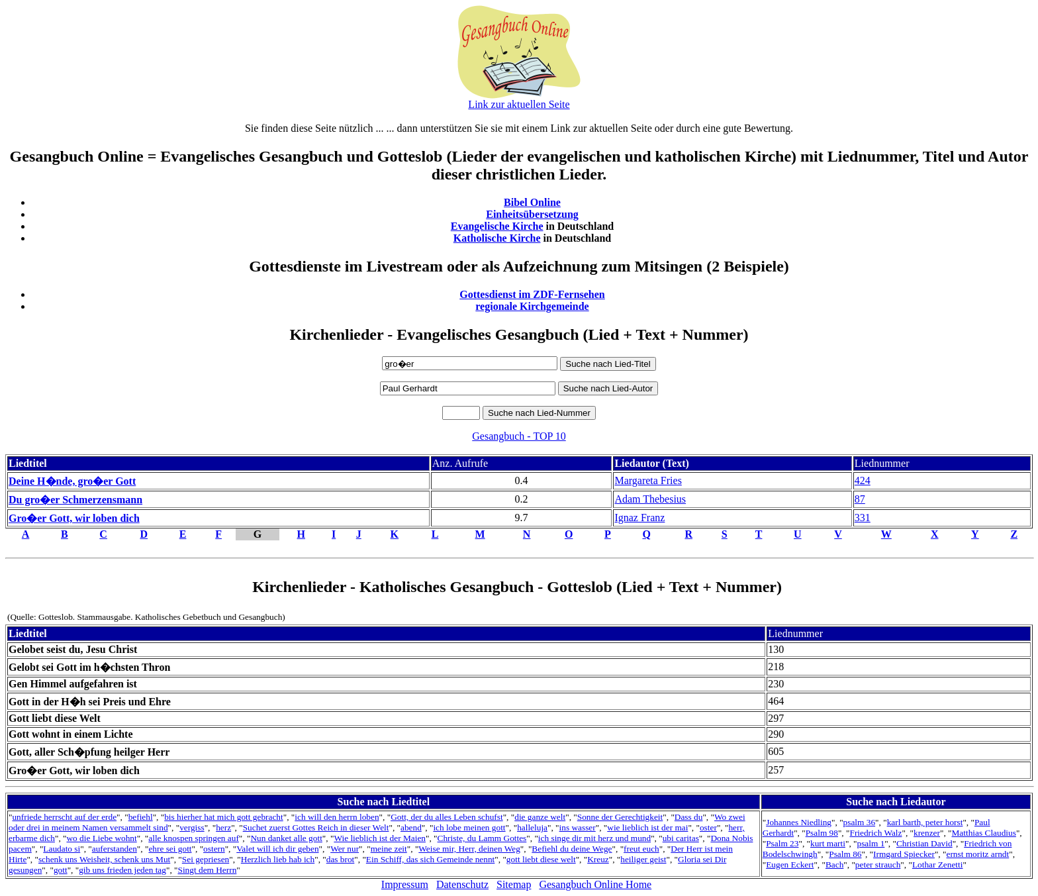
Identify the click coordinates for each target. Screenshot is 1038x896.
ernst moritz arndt (977, 854)
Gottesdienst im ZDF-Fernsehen (532, 294)
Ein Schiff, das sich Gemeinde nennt (430, 859)
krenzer (927, 833)
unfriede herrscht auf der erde (64, 817)
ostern (214, 849)
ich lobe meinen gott (469, 827)
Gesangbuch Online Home (595, 884)
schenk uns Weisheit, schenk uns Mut (104, 859)
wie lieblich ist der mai (647, 827)
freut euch (641, 849)
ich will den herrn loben (337, 817)
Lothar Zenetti (937, 865)
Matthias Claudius (984, 833)
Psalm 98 (822, 833)
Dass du (689, 817)
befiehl (140, 817)
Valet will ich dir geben (277, 849)
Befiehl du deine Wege (572, 849)
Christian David (924, 843)
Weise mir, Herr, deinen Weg (469, 849)
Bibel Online (532, 202)
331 (863, 517)
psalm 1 (870, 843)
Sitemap (513, 884)
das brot (340, 859)
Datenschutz (462, 884)
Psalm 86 (845, 854)
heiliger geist (643, 859)
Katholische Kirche (497, 238)
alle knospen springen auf (193, 838)
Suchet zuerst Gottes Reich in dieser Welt (316, 827)
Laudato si (61, 849)
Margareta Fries (647, 480)
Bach (834, 865)
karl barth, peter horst (925, 822)
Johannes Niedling (798, 822)
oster (708, 827)
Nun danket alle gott (286, 838)
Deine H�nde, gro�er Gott (72, 481)
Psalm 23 (782, 843)
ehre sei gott (169, 849)
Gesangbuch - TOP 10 (518, 436)
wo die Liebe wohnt (101, 838)
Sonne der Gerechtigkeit (620, 817)
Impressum (404, 884)
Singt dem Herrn (206, 870)
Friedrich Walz (875, 833)
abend (411, 827)
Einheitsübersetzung (532, 214)
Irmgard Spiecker (904, 854)
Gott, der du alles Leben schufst (447, 817)
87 (860, 499)
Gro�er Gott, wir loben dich (74, 518)
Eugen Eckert (790, 865)
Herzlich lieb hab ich (277, 859)
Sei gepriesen (205, 859)
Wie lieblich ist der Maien (380, 838)
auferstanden (114, 849)
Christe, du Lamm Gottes (482, 838)
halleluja (532, 827)
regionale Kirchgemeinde (532, 306)
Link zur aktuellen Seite (518, 104)
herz (223, 827)
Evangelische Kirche (497, 226)
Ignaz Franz (639, 517)
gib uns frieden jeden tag (122, 870)
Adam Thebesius (650, 499)
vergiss (192, 827)
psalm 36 (859, 822)
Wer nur (344, 849)
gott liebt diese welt (541, 859)
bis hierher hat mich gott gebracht (223, 817)
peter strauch (877, 865)
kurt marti (827, 843)
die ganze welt (539, 817)
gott (61, 870)
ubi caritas (681, 838)
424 (863, 480)
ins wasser (577, 827)
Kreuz (598, 859)
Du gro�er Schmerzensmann (75, 499)
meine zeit (389, 849)
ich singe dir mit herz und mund (594, 838)
